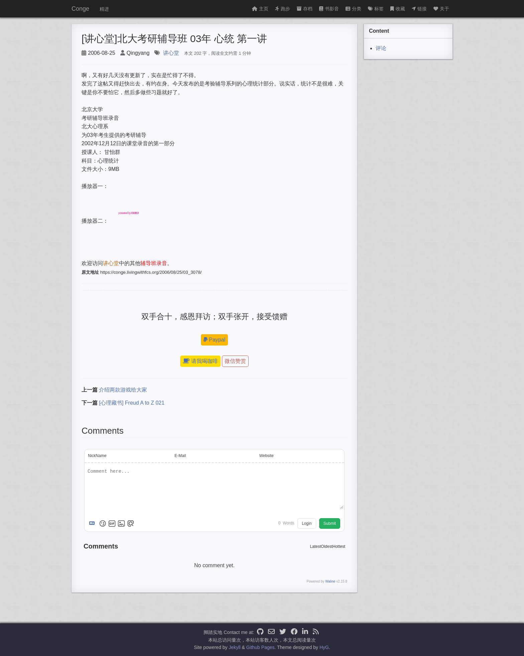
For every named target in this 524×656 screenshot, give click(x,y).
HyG (324, 647)
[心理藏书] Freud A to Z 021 (131, 403)
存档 (304, 8)
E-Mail (180, 455)
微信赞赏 (235, 361)
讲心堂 (171, 53)
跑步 (282, 8)
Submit (329, 523)
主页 (260, 8)
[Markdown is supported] (93, 523)
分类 (353, 8)
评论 (381, 48)
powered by (128, 213)
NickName (97, 455)
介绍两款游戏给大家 (123, 390)
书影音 (329, 8)
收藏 (397, 8)
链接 (419, 8)
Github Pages (260, 647)
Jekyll (235, 647)
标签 (376, 8)
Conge (80, 8)
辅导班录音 (153, 263)
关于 (441, 8)
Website (266, 455)
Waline (330, 581)
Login (306, 523)
